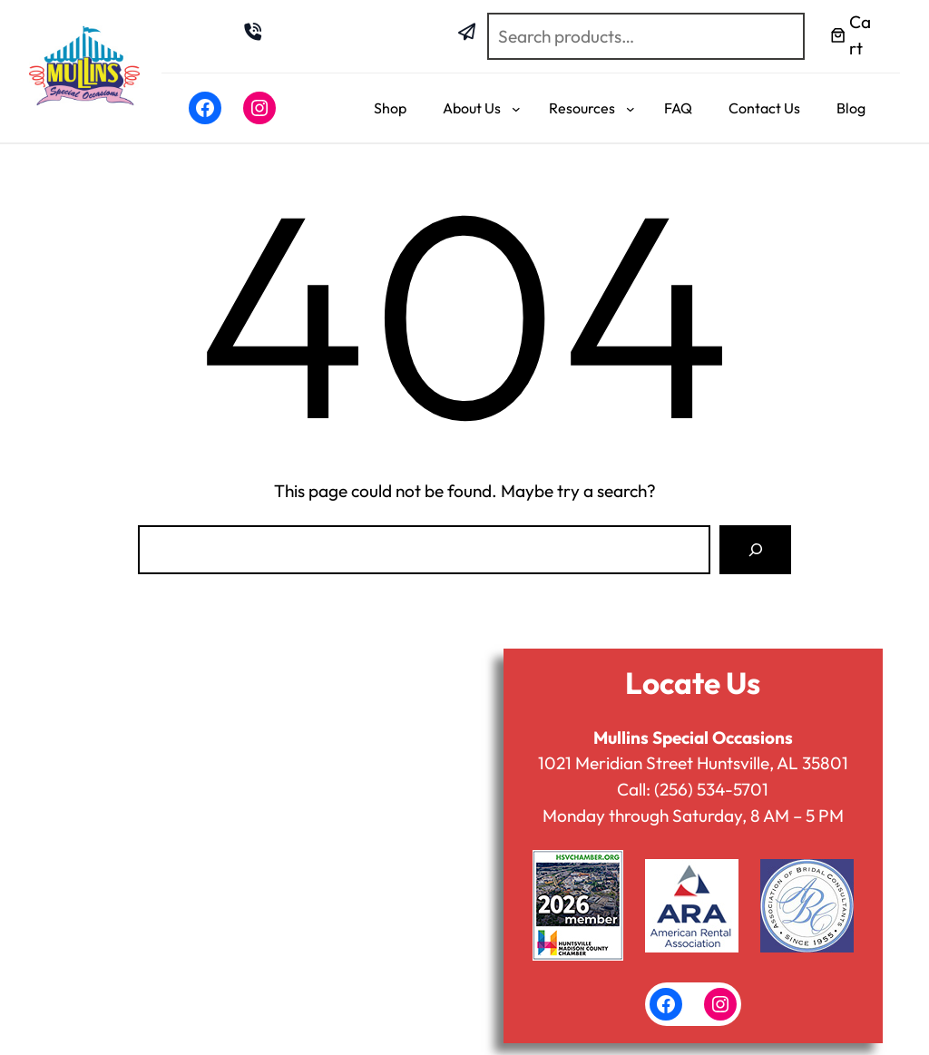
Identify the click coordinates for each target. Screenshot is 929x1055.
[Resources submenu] (630, 107)
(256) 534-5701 (711, 789)
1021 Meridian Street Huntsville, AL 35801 (693, 763)
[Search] (755, 549)
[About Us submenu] (516, 107)
